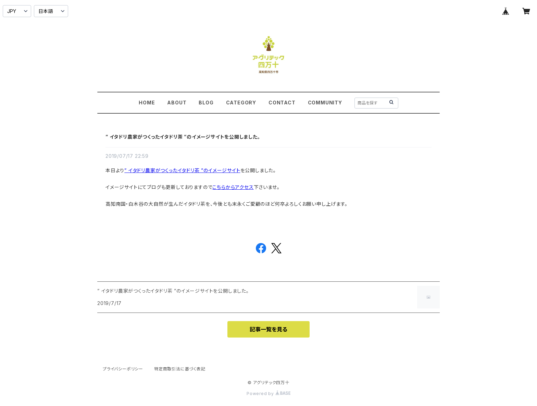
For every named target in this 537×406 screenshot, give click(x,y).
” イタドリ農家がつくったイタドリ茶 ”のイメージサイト (182, 170)
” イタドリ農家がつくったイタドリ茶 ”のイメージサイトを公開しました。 (182, 137)
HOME (147, 102)
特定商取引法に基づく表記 (179, 368)
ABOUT (176, 102)
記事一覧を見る (268, 329)
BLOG (206, 102)
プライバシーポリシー (123, 368)
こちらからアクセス (232, 187)
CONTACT (282, 102)
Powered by (268, 393)
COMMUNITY (325, 102)
